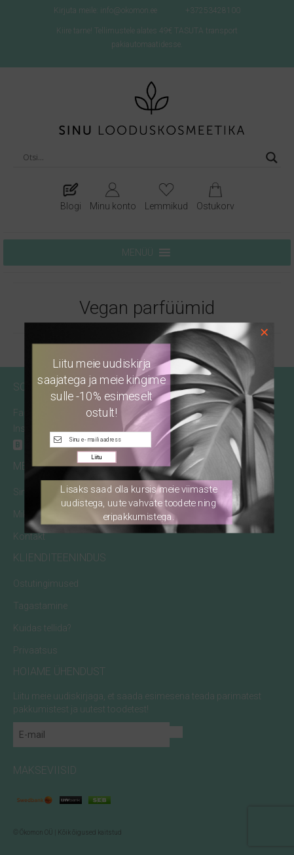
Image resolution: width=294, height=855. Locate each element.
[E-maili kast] (100, 439)
